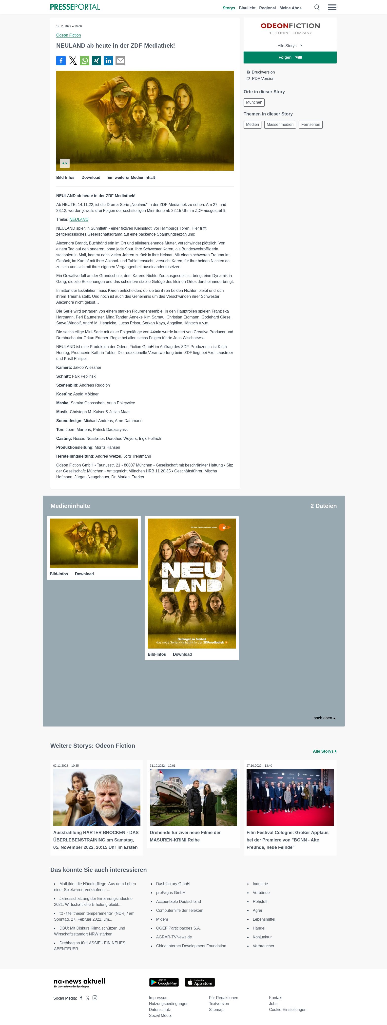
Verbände (261, 890)
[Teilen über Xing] (96, 60)
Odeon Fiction (68, 35)
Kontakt (275, 995)
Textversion (219, 1001)
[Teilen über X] (72, 60)
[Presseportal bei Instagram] (93, 995)
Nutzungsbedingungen (169, 1001)
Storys (229, 8)
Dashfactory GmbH (173, 881)
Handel (259, 926)
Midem (162, 917)
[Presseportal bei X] (86, 996)
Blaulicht (247, 8)
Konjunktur (262, 934)
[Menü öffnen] (332, 7)
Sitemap (216, 1007)
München (255, 103)
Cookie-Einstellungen (287, 1007)
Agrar (257, 908)
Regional (267, 8)
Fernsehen (314, 126)
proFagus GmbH (170, 890)
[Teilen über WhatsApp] (84, 60)
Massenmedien (282, 126)
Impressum (159, 995)
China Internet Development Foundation (191, 943)
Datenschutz (160, 1007)
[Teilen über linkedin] (108, 60)
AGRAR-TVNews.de (174, 934)
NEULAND (79, 219)
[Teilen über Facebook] (61, 60)
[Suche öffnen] (317, 7)
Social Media (160, 1013)
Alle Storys (290, 46)
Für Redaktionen (223, 995)
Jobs (273, 1001)
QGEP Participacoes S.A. (178, 926)
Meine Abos (291, 8)
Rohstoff (260, 899)
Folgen (290, 57)
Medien (253, 126)
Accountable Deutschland (178, 899)
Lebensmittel (264, 917)
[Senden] (120, 60)
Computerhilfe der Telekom (179, 908)
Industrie (260, 881)
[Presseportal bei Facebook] (79, 996)
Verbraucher (263, 943)
